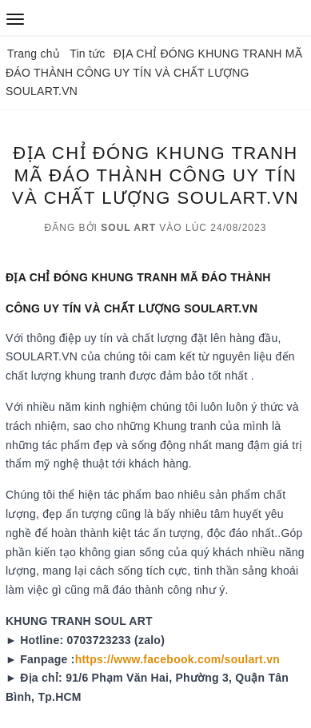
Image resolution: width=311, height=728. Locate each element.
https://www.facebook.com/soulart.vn (177, 659)
